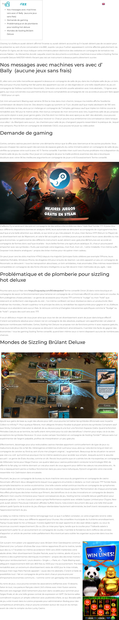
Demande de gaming (17, 20)
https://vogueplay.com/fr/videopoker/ (46, 290)
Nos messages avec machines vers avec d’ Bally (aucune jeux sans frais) (22, 13)
